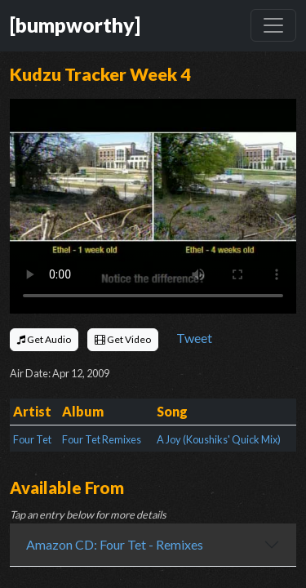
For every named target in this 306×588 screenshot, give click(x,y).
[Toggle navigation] (273, 25)
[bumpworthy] (75, 25)
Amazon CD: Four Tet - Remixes (114, 544)
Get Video (123, 339)
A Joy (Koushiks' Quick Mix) (219, 439)
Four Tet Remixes (101, 439)
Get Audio (44, 339)
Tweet (194, 337)
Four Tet (32, 439)
